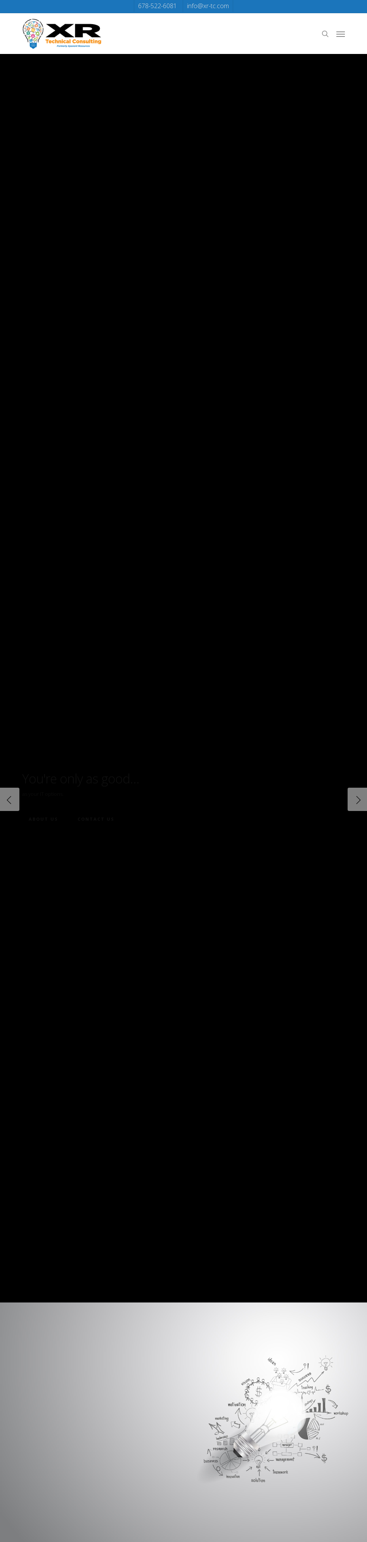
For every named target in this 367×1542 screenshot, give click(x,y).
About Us (43, 819)
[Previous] (9, 799)
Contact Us (96, 819)
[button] (340, 34)
